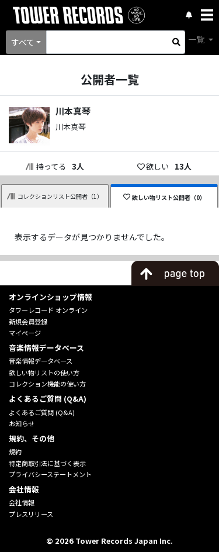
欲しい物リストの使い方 (44, 372)
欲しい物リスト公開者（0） (164, 197)
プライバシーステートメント (50, 474)
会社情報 (21, 502)
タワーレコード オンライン (48, 310)
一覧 (197, 39)
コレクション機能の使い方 (47, 383)
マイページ (25, 332)
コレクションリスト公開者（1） (55, 196)
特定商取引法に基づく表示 (47, 463)
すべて (22, 42)
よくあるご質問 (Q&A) (42, 412)
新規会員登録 (28, 321)
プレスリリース (31, 514)
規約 (15, 451)
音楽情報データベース (40, 360)
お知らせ (21, 423)
